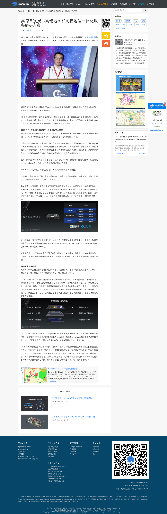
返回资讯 (120, 153)
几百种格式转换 (53, 447)
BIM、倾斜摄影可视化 (55, 471)
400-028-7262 (157, 123)
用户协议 (50, 508)
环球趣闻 (73, 454)
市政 (123, 24)
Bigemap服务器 (102, 4)
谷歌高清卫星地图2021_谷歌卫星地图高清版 (132, 63)
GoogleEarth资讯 (76, 447)
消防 (130, 24)
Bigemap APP (22, 451)
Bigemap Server (23, 449)
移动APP (79, 4)
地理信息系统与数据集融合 (57, 476)
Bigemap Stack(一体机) (26, 456)
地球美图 (73, 451)
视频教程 (123, 4)
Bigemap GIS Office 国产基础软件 (63, 369)
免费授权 (157, 112)
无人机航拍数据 (53, 469)
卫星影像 (73, 449)
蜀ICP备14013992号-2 (90, 508)
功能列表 (64, 508)
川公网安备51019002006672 (110, 508)
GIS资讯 (141, 4)
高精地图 (92, 37)
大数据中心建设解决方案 (56, 481)
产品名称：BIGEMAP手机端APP (90, 510)
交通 (135, 21)
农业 (137, 24)
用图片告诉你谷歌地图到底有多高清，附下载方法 (134, 61)
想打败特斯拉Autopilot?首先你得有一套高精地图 (73, 398)
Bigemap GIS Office (24, 447)
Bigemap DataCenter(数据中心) (28, 459)
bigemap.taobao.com (157, 130)
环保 (123, 28)
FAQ (94, 454)
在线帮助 (132, 4)
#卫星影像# (128, 44)
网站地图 (78, 508)
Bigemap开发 (90, 4)
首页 (62, 4)
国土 (117, 24)
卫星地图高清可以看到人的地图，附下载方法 (132, 50)
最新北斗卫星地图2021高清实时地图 (129, 58)
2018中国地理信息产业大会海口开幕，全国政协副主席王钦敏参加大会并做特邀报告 (131, 139)
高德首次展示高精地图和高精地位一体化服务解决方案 (58, 11)
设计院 (118, 21)
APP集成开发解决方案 (55, 478)
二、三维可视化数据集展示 (57, 466)
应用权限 (71, 508)
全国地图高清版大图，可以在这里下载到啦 (131, 53)
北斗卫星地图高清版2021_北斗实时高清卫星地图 (134, 48)
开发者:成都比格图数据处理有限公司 (66, 510)
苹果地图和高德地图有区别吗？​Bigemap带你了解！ (74, 417)
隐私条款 (57, 508)
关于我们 (150, 4)
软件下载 (70, 4)
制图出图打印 (52, 449)
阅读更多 (142, 153)
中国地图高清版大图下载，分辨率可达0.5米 (132, 55)
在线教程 (96, 449)
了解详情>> (52, 381)
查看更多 (51, 456)
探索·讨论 (56, 401)
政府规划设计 (52, 454)
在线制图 (114, 4)
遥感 (143, 24)
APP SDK (21, 454)
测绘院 (127, 21)
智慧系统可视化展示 (54, 474)
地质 (117, 28)
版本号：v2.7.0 (107, 510)
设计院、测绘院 (53, 451)
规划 (143, 21)
